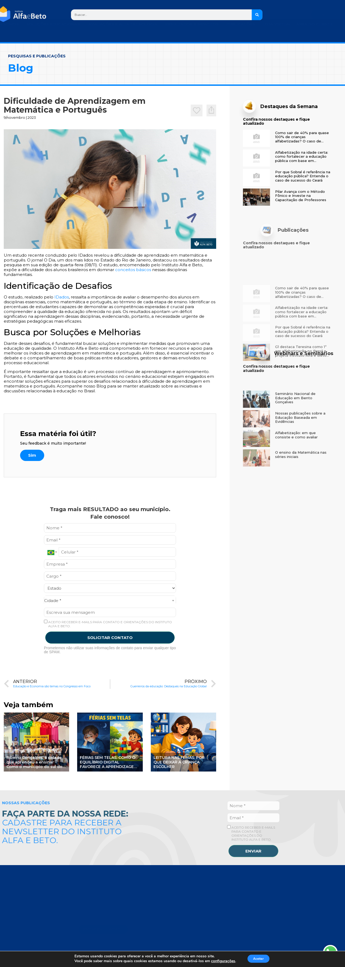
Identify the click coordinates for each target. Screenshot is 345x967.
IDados (61, 297)
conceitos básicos (133, 269)
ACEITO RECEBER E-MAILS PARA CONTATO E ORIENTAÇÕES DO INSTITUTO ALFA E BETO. (108, 624)
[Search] (257, 14)
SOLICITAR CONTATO (110, 637)
